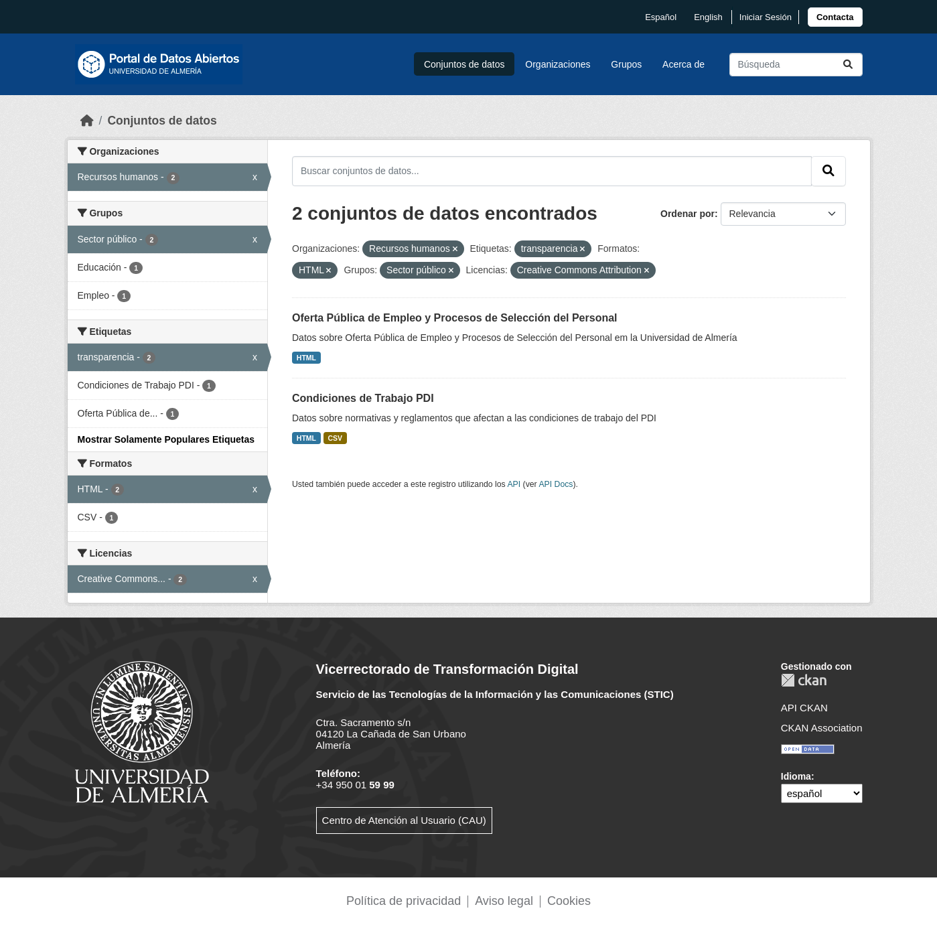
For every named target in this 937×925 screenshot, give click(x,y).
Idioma (796, 776)
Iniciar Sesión (765, 17)
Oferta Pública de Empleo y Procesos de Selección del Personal (455, 318)
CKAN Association (822, 727)
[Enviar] (848, 64)
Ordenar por (687, 213)
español (660, 17)
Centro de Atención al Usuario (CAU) (404, 820)
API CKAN (804, 707)
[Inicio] (87, 120)
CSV (335, 438)
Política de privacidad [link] (403, 901)
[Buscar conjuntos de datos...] (796, 64)
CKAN (803, 680)
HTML (306, 358)
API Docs (555, 484)
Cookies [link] (569, 901)
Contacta (835, 17)
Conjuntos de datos (464, 64)
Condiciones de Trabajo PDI (363, 398)
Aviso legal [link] (504, 901)
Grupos (626, 64)
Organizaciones (557, 64)
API (513, 484)
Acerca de (683, 64)
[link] (835, 17)
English (708, 17)
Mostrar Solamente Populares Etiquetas (166, 439)
